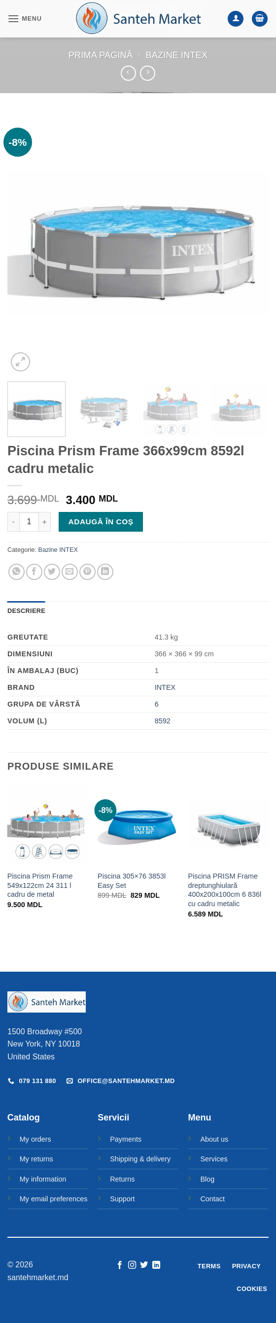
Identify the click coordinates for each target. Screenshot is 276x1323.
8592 (163, 721)
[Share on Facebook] (34, 572)
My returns (36, 1159)
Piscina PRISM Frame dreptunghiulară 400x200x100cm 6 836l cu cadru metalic (224, 890)
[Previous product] (147, 73)
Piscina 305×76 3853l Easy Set (132, 880)
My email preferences (54, 1199)
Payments (125, 1139)
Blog (207, 1179)
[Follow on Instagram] (132, 1265)
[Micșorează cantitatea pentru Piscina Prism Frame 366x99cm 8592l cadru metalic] (13, 522)
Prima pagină (101, 55)
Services (213, 1159)
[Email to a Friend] (70, 572)
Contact (212, 1199)
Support (122, 1199)
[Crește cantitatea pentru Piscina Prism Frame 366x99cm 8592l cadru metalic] (45, 522)
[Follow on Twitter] (144, 1265)
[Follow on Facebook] (120, 1265)
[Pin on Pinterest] (87, 572)
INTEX (165, 687)
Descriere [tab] (26, 610)
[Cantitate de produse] (29, 522)
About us (214, 1139)
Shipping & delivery (140, 1159)
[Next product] (128, 73)
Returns (122, 1179)
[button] (24, 18)
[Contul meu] (235, 19)
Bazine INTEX (177, 55)
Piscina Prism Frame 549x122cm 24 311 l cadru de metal (40, 885)
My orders (35, 1139)
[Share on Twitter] (52, 572)
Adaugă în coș (101, 521)
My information (43, 1179)
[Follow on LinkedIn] (156, 1265)
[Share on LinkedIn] (105, 572)
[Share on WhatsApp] (16, 572)
